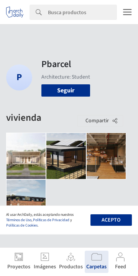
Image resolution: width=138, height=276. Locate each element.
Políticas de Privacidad (51, 220)
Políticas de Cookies (22, 225)
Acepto (111, 220)
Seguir (65, 90)
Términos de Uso (18, 220)
